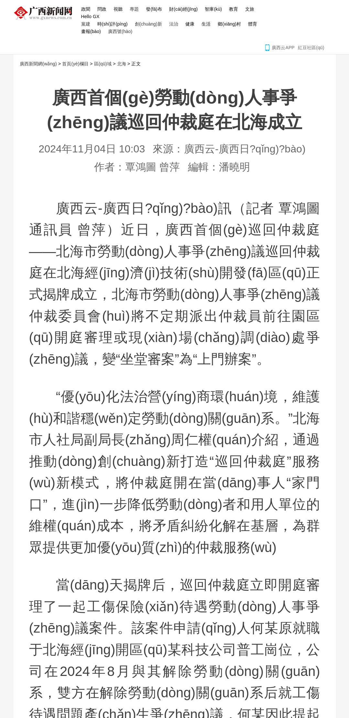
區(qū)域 (103, 63)
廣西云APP (283, 47)
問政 (101, 9)
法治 (173, 24)
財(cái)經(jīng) (183, 9)
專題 (134, 9)
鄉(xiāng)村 (229, 24)
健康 (189, 24)
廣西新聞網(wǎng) (45, 13)
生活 (206, 24)
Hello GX (90, 16)
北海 (121, 63)
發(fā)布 (154, 9)
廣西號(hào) (120, 31)
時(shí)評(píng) (112, 24)
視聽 (118, 9)
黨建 (85, 24)
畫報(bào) (91, 31)
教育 (233, 9)
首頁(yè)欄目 (75, 63)
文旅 (249, 9)
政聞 (85, 9)
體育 (252, 24)
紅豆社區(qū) (311, 47)
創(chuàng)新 (148, 24)
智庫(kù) (213, 9)
